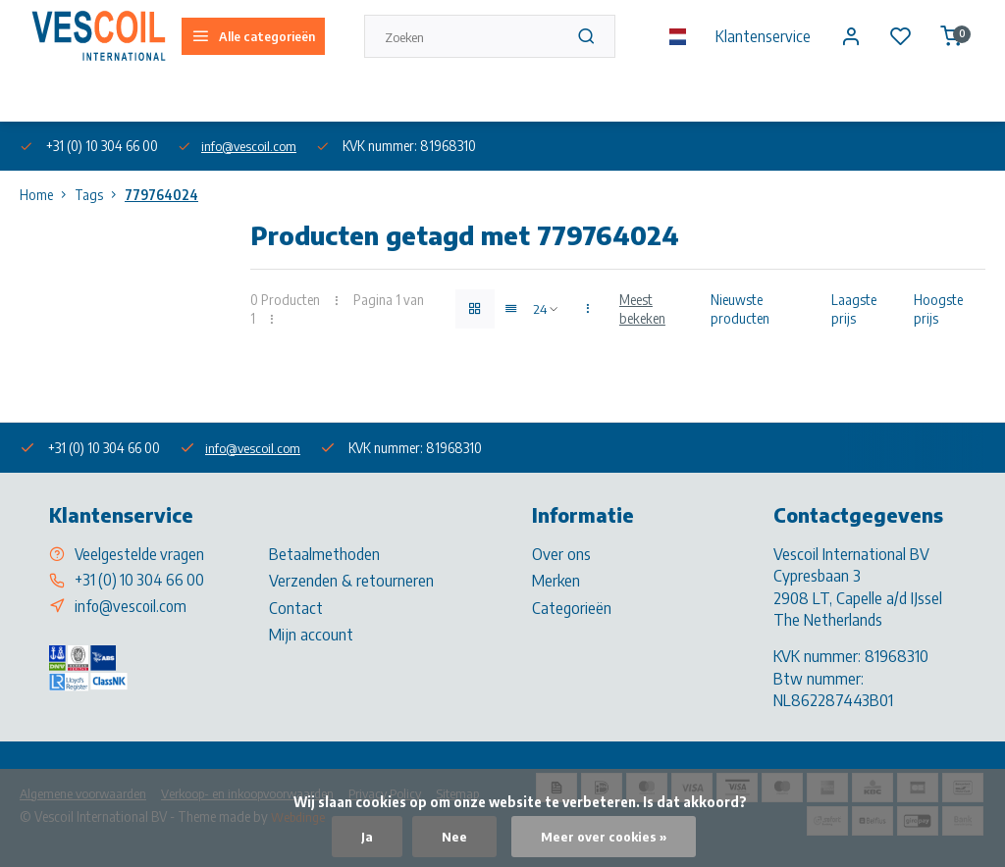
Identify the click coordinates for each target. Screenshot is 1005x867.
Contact (296, 608)
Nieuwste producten (740, 309)
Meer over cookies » (604, 836)
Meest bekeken (642, 309)
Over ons (42, 96)
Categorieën (571, 608)
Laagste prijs (853, 309)
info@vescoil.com (251, 145)
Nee (452, 836)
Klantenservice (760, 36)
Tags (100, 194)
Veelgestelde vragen (140, 554)
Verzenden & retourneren (351, 580)
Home (47, 194)
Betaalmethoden (324, 554)
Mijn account (311, 634)
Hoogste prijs (938, 309)
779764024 (161, 194)
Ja (365, 836)
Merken (556, 580)
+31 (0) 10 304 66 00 (142, 580)
